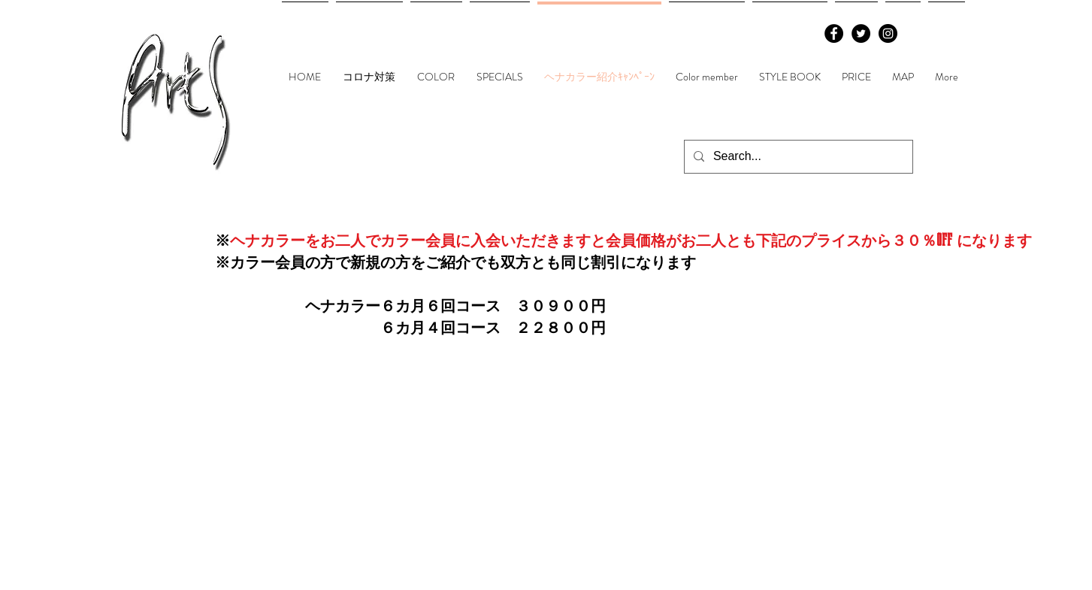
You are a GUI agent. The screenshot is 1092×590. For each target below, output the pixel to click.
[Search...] (797, 157)
